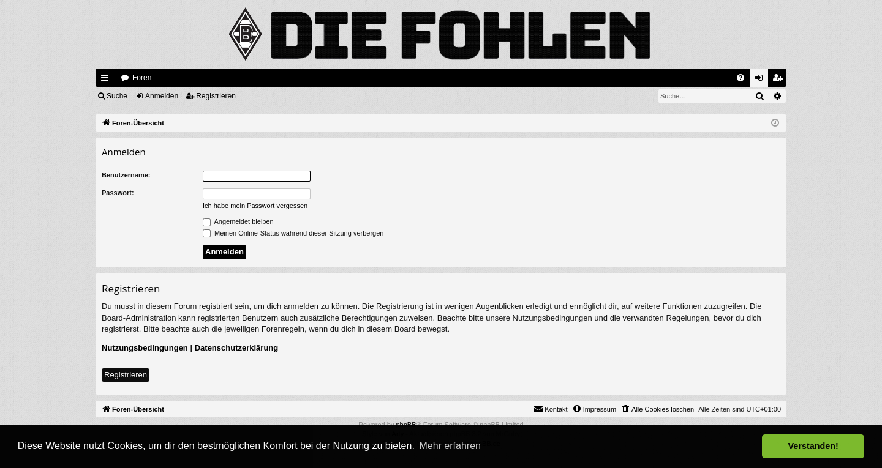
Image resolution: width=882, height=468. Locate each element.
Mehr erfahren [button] (450, 445)
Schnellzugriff (107, 80)
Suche (117, 96)
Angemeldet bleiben (238, 221)
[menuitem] (740, 78)
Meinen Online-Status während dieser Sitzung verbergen (293, 233)
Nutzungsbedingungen (145, 347)
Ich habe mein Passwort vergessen (255, 205)
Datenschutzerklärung (237, 347)
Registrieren (216, 96)
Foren (141, 77)
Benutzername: (126, 175)
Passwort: (118, 192)
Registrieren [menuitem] (780, 80)
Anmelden (161, 96)
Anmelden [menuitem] (761, 80)
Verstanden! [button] (813, 446)
